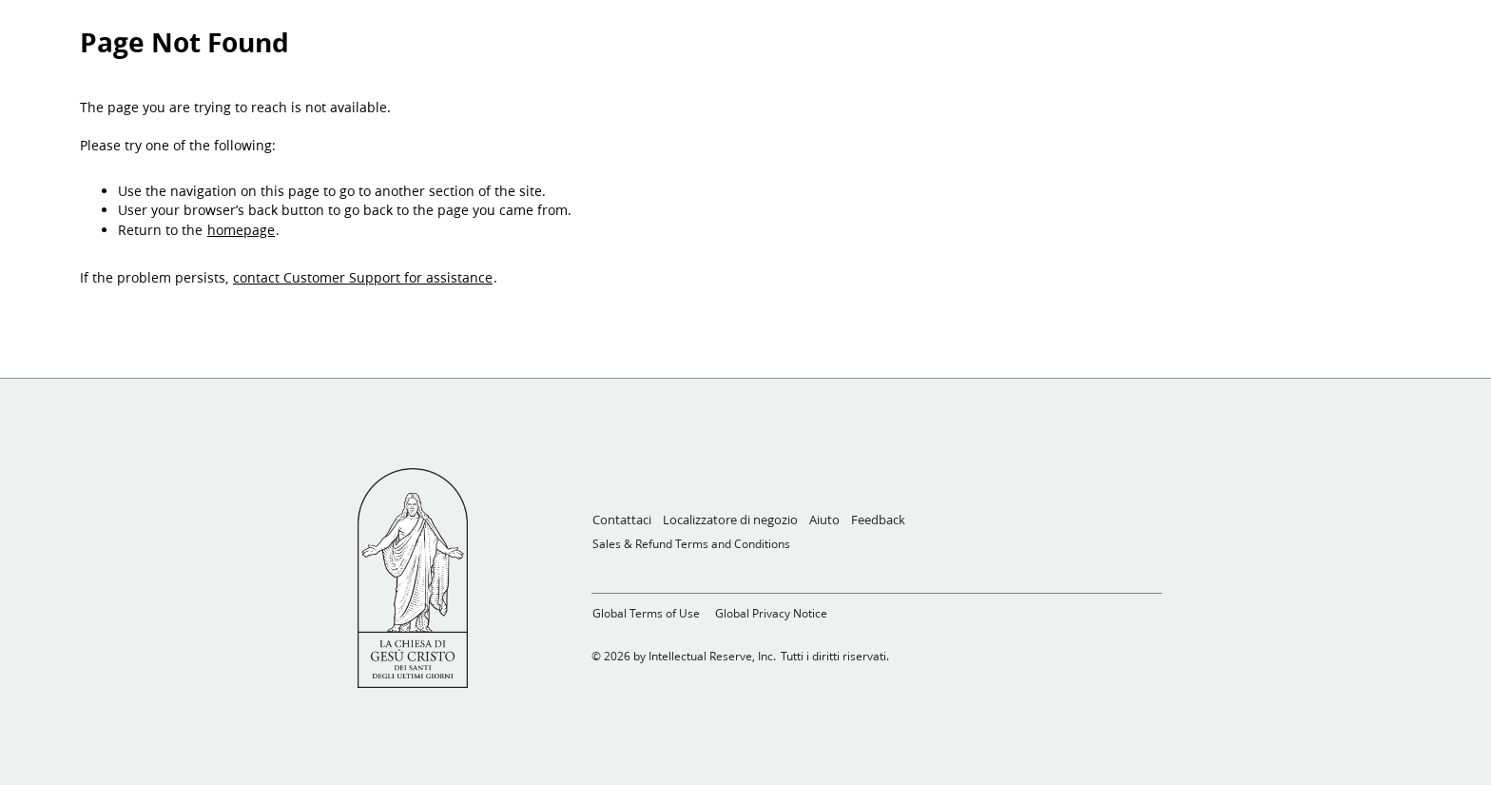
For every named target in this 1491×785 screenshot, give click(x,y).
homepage (241, 230)
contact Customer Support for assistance (363, 277)
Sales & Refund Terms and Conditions (691, 544)
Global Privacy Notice (771, 613)
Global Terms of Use (646, 613)
